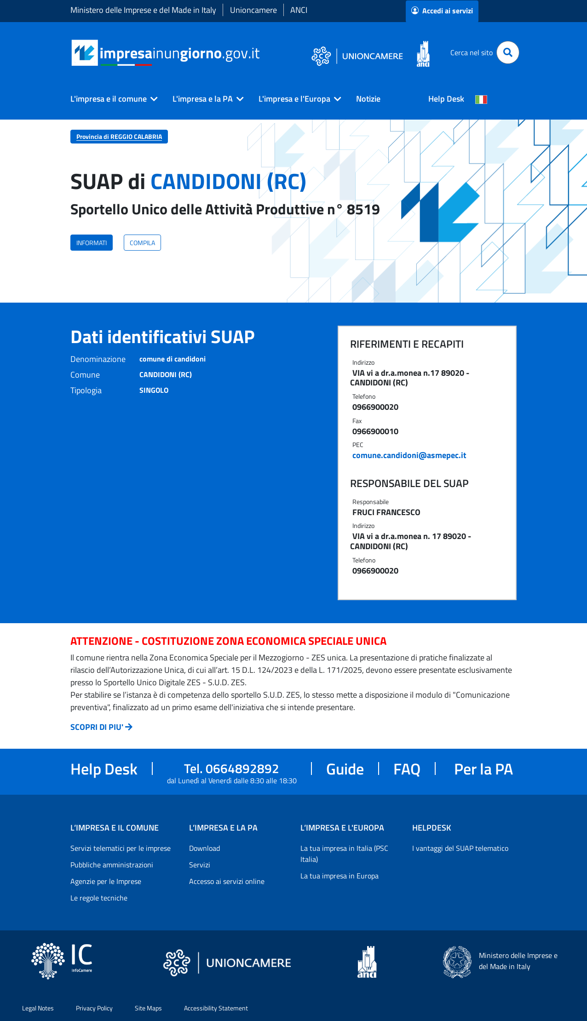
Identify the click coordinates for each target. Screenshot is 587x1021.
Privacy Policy (94, 1008)
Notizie (368, 98)
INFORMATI (91, 242)
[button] (110, 99)
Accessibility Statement (216, 1008)
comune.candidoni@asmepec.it (409, 455)
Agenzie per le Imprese (105, 881)
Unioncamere (253, 10)
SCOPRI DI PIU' (96, 727)
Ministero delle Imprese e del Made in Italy (143, 10)
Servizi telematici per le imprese (120, 848)
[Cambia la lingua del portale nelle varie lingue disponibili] (481, 99)
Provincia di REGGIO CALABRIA (119, 136)
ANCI (298, 10)
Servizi (199, 864)
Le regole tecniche (98, 897)
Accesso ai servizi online (227, 881)
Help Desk (446, 98)
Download (204, 848)
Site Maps (148, 1008)
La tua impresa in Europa (339, 875)
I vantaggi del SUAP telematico (460, 848)
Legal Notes (38, 1008)
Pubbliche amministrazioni (111, 864)
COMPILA (142, 242)
